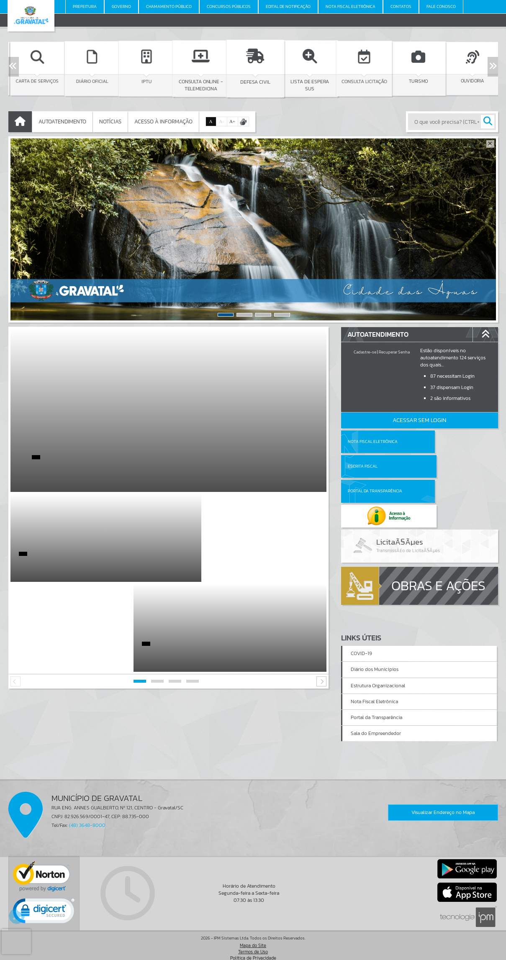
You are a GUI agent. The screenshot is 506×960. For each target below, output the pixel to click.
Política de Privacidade (253, 951)
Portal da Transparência (375, 466)
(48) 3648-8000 (87, 819)
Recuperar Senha (394, 352)
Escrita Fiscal (441, 441)
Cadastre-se (365, 352)
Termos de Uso (253, 945)
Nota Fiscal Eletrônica (373, 441)
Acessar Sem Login (419, 420)
